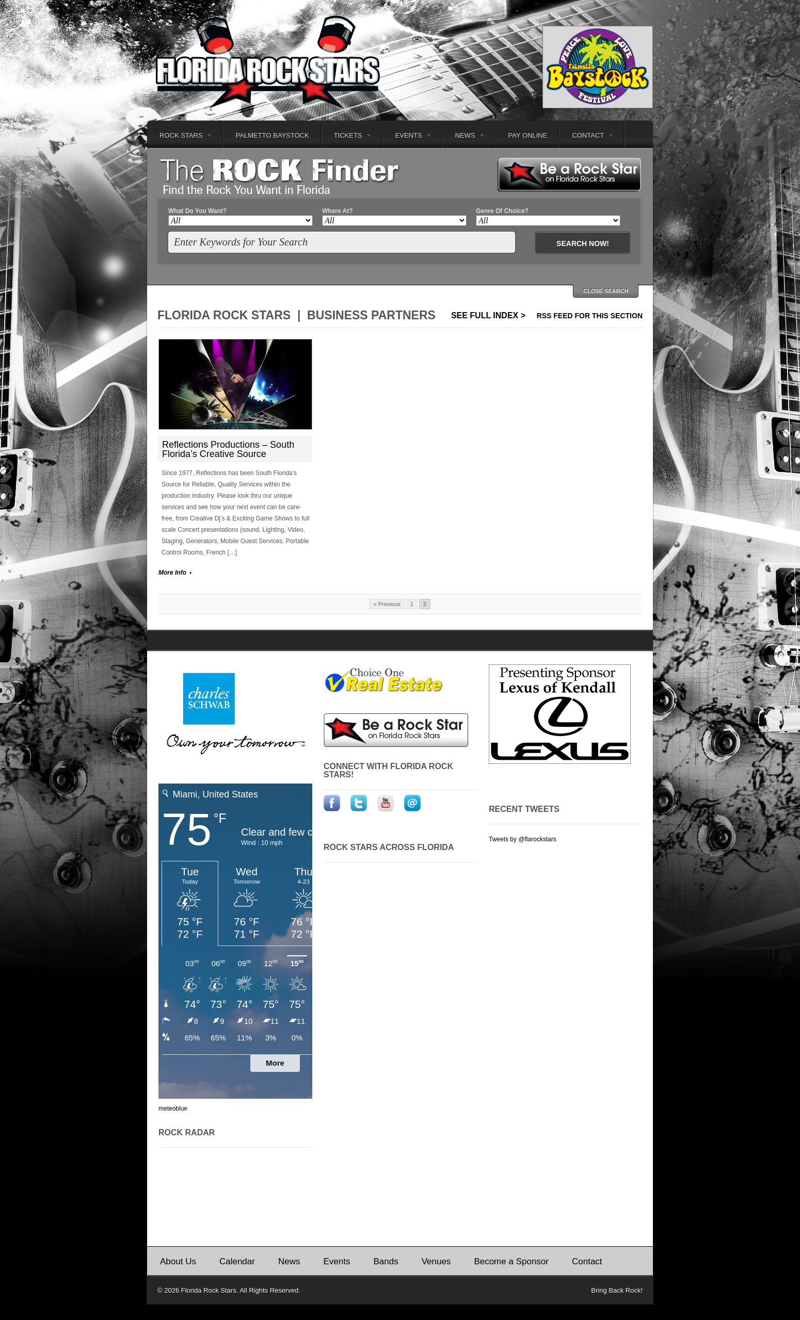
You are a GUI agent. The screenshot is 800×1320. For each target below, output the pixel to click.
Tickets (347, 137)
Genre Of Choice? (502, 211)
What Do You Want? (197, 211)
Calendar (237, 1261)
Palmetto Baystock (272, 135)
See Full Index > (488, 315)
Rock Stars (180, 137)
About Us (178, 1261)
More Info (172, 572)
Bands (385, 1261)
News (464, 137)
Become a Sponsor (511, 1261)
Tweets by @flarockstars (522, 839)
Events (408, 137)
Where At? (337, 211)
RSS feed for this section (590, 316)
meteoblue (172, 1108)
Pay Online (528, 135)
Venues (436, 1261)
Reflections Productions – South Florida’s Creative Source (228, 449)
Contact (586, 137)
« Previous (387, 604)
